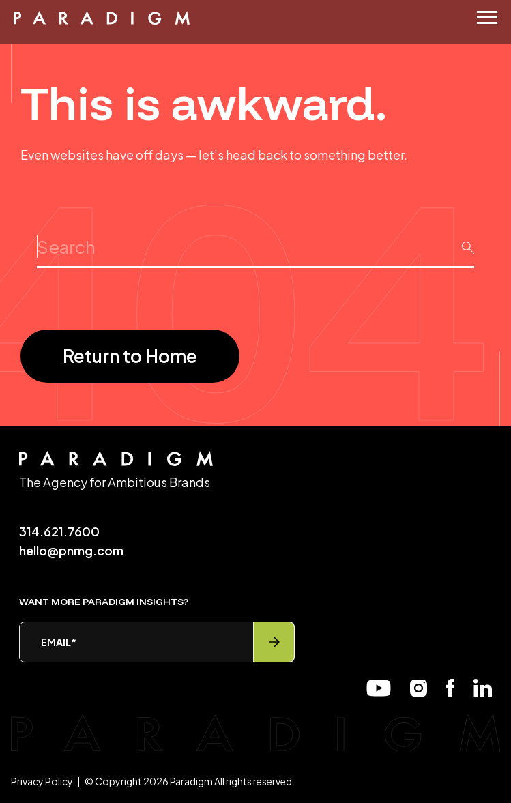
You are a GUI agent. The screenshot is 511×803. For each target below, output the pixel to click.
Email (58, 642)
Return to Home (130, 356)
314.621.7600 (59, 531)
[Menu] (487, 17)
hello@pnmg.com (71, 550)
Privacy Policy (42, 781)
